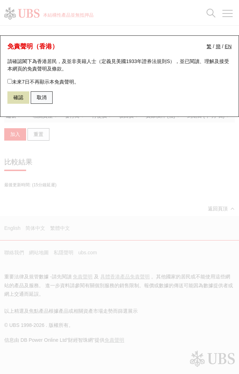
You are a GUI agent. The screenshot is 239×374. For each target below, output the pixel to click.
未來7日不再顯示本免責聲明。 (43, 82)
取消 (42, 97)
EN (228, 46)
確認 (18, 97)
